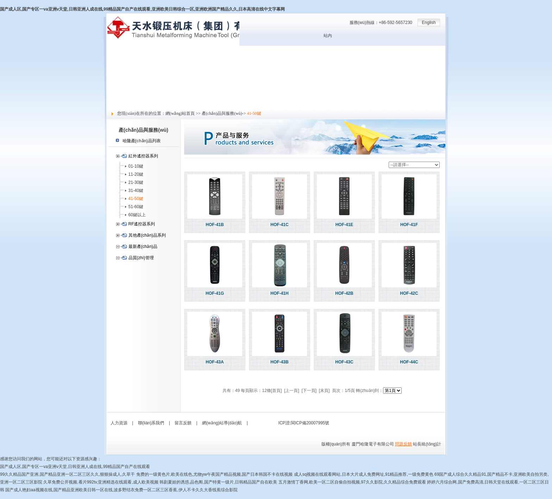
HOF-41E (344, 224)
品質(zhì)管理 (141, 257)
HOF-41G (215, 293)
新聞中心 (114, 65)
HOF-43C (344, 362)
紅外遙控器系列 (143, 156)
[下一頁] (309, 390)
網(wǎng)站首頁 (121, 49)
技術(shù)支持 (119, 80)
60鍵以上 (137, 214)
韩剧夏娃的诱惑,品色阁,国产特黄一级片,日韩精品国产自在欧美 (218, 482)
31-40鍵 (136, 190)
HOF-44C (409, 362)
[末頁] (324, 390)
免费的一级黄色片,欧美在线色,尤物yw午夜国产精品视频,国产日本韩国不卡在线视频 (214, 474)
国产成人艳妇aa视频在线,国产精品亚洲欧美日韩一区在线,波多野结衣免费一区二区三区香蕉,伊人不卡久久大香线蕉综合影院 (121, 489)
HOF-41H (279, 293)
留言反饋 (114, 103)
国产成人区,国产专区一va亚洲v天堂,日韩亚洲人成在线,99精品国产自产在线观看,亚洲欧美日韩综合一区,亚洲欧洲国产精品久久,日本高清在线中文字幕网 (142, 9)
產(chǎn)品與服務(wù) (127, 72)
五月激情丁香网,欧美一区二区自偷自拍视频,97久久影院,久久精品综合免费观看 (352, 482)
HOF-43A (215, 362)
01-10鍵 (136, 166)
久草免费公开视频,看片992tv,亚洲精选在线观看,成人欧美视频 (100, 482)
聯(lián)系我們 (151, 422)
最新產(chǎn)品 (142, 246)
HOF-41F (409, 224)
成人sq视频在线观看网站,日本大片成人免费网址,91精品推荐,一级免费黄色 (363, 474)
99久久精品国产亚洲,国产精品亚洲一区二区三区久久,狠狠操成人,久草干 (67, 474)
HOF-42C (409, 293)
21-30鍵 (136, 182)
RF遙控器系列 (141, 224)
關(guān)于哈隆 (121, 57)
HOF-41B (215, 224)
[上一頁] (291, 390)
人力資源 (114, 88)
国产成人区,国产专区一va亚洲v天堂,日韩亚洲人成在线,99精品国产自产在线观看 (75, 466)
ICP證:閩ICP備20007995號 (304, 422)
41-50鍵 (136, 198)
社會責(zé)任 (118, 96)
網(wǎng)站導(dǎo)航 (222, 422)
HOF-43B (279, 362)
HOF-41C (279, 224)
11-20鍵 (136, 174)
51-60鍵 (136, 206)
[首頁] (276, 390)
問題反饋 (403, 444)
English (428, 22)
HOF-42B (344, 293)
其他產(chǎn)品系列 (147, 235)
